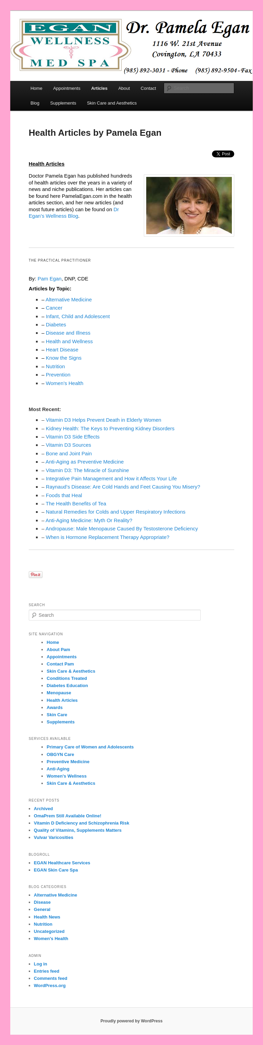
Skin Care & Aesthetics (71, 671)
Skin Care (57, 714)
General (42, 909)
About (124, 88)
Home (36, 88)
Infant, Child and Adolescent (78, 316)
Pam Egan (50, 278)
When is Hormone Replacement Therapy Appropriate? (108, 537)
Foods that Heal (64, 495)
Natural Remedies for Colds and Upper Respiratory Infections (116, 512)
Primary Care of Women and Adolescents (90, 746)
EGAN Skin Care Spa (56, 870)
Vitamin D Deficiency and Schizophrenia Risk (81, 823)
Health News (47, 917)
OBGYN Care (60, 754)
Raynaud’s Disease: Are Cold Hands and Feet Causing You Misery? (123, 487)
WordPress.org (50, 985)
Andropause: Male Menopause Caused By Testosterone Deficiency (122, 528)
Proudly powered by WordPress (131, 1021)
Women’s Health (65, 383)
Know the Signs (64, 358)
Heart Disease (62, 349)
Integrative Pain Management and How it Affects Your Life (111, 478)
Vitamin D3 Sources (68, 445)
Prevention (58, 374)
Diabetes (56, 324)
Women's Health (51, 938)
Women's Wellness (67, 776)
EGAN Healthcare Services (62, 862)
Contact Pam (60, 663)
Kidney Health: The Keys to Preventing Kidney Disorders (110, 428)
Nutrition (55, 366)
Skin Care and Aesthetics (112, 103)
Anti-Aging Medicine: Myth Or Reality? (89, 520)
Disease (42, 902)
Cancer (54, 308)
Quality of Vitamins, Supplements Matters (78, 830)
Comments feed (50, 978)
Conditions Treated (67, 678)
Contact (148, 88)
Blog (34, 103)
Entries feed (46, 971)
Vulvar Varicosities (53, 837)
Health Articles (62, 700)
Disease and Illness (68, 333)
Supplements (63, 103)
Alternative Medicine (69, 299)
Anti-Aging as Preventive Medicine (85, 462)
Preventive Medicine (68, 761)
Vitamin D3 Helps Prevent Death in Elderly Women (103, 420)
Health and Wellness (69, 341)
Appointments (66, 88)
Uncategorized (49, 931)
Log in (40, 963)
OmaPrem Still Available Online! (67, 815)
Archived (43, 808)
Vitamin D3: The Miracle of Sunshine (87, 470)
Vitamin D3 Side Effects (73, 437)
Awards (55, 707)
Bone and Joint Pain (69, 453)
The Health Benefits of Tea (76, 503)
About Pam (58, 649)
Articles (99, 88)
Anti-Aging (58, 768)
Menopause (59, 692)
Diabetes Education (67, 685)
